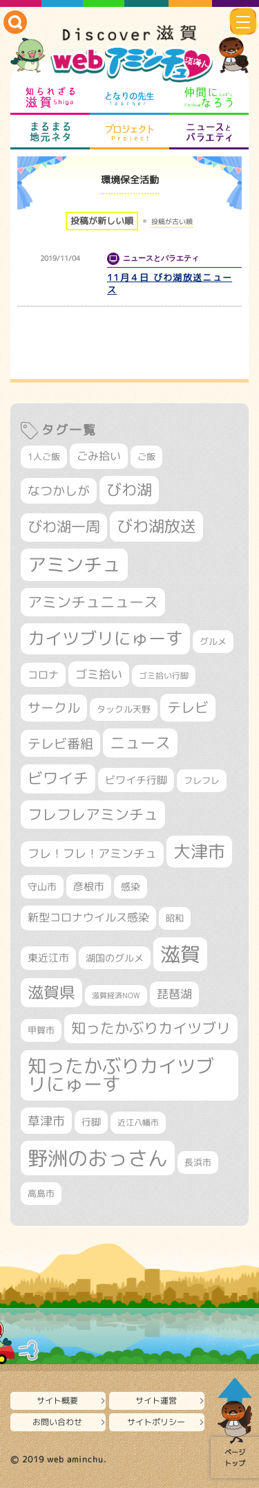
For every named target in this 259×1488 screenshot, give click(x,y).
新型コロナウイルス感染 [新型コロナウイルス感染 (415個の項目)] (88, 917)
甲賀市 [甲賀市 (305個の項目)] (41, 1030)
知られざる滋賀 (50, 97)
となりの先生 (129, 97)
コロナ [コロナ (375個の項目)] (43, 675)
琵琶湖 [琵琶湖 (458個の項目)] (174, 994)
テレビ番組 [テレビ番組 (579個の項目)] (60, 743)
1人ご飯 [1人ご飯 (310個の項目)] (44, 456)
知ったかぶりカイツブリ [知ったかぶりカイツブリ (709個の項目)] (151, 1028)
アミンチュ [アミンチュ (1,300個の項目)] (74, 564)
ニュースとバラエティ (209, 132)
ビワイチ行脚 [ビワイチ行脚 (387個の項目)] (136, 780)
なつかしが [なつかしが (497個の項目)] (59, 490)
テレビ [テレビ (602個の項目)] (188, 707)
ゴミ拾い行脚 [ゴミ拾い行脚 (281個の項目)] (164, 675)
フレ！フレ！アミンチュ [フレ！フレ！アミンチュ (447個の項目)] (92, 853)
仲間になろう (209, 97)
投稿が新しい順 (101, 220)
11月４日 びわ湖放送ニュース (169, 283)
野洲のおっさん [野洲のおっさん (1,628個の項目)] (98, 1157)
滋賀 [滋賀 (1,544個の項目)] (180, 954)
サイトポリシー (156, 1422)
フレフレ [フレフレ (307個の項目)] (202, 780)
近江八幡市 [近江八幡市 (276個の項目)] (138, 1122)
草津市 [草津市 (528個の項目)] (46, 1121)
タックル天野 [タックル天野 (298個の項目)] (124, 709)
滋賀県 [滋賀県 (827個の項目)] (51, 992)
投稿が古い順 (172, 221)
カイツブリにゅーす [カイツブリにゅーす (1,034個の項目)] (105, 638)
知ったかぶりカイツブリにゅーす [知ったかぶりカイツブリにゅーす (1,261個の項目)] (121, 1075)
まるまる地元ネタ (50, 132)
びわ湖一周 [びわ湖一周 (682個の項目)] (64, 527)
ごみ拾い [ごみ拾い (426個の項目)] (99, 455)
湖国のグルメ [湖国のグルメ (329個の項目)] (115, 957)
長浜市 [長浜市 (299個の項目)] (197, 1162)
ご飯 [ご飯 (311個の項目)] (146, 456)
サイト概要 (57, 1400)
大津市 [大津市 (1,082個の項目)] (199, 851)
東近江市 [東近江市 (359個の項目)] (48, 957)
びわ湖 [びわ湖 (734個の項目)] (129, 489)
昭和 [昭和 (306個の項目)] (175, 918)
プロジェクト (129, 132)
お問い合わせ (57, 1422)
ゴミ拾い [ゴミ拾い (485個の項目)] (98, 674)
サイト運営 (156, 1400)
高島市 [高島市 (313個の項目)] (41, 1193)
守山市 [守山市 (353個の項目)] (42, 887)
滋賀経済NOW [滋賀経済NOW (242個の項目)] (116, 995)
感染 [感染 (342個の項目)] (130, 887)
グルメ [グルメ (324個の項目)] (213, 641)
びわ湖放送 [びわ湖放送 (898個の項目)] (156, 526)
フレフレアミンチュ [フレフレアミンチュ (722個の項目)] (93, 814)
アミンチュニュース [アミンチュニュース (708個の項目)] (93, 601)
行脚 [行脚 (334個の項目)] (91, 1121)
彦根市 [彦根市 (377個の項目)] (88, 886)
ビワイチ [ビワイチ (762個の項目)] (58, 778)
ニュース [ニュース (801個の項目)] (140, 742)
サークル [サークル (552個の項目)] (54, 708)
